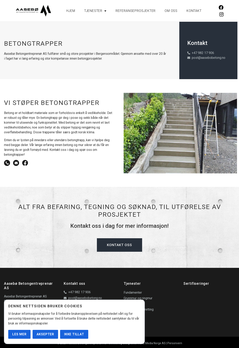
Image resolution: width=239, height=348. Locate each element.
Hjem (70, 11)
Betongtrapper (134, 315)
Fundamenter (133, 292)
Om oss (171, 11)
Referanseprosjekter (136, 11)
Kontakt (194, 11)
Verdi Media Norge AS (152, 343)
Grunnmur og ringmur (138, 298)
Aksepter (45, 334)
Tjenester (95, 10)
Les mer (19, 334)
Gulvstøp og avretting (139, 309)
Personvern (174, 343)
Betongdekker (133, 304)
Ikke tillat (74, 334)
